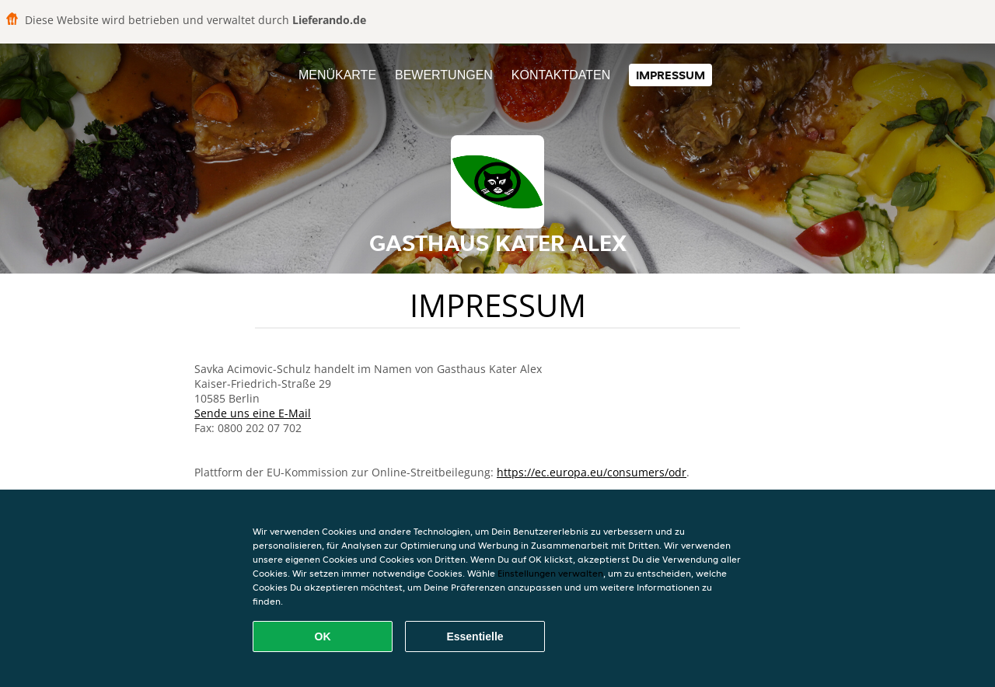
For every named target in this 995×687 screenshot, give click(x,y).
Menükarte (337, 75)
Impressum (670, 75)
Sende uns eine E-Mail (252, 413)
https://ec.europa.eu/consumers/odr (591, 472)
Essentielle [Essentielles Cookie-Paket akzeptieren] (474, 636)
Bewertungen (444, 75)
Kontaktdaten (560, 75)
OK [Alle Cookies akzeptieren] (323, 636)
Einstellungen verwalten (550, 573)
